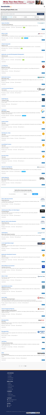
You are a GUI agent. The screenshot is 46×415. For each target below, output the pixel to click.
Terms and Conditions (11, 395)
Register (9, 383)
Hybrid (37, 19)
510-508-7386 (10, 401)
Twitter (8, 406)
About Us (9, 392)
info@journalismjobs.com (11, 399)
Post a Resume (10, 377)
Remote (41, 19)
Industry (25, 194)
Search (40, 14)
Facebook (9, 405)
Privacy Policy (10, 394)
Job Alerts (9, 376)
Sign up (35, 194)
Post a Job (9, 384)
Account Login (10, 379)
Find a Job (9, 374)
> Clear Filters (4, 18)
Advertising (9, 387)
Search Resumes (10, 386)
